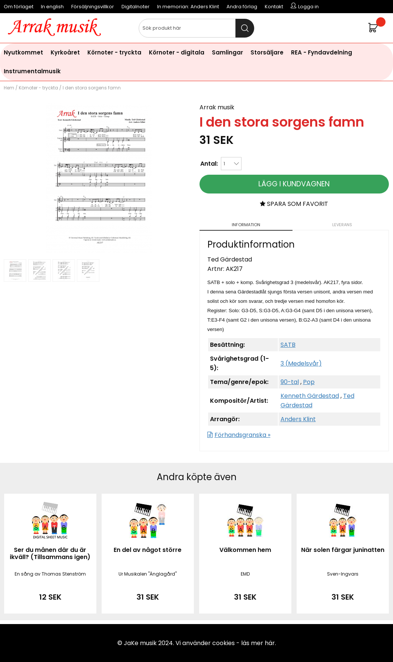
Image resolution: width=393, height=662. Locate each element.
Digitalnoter (136, 6)
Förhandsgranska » (242, 435)
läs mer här (258, 643)
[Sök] (196, 28)
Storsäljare (267, 52)
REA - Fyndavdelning (321, 52)
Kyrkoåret (65, 52)
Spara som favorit (294, 204)
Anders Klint (298, 419)
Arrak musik (217, 107)
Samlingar (227, 52)
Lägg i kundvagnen (294, 184)
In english (52, 6)
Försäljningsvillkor (92, 6)
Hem (9, 88)
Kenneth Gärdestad (309, 395)
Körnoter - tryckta (114, 52)
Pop (309, 382)
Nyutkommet (23, 52)
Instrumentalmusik (32, 71)
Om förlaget (18, 6)
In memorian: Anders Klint (188, 6)
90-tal (289, 382)
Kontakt (274, 6)
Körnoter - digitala (176, 52)
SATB (288, 344)
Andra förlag (241, 6)
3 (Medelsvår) (301, 363)
